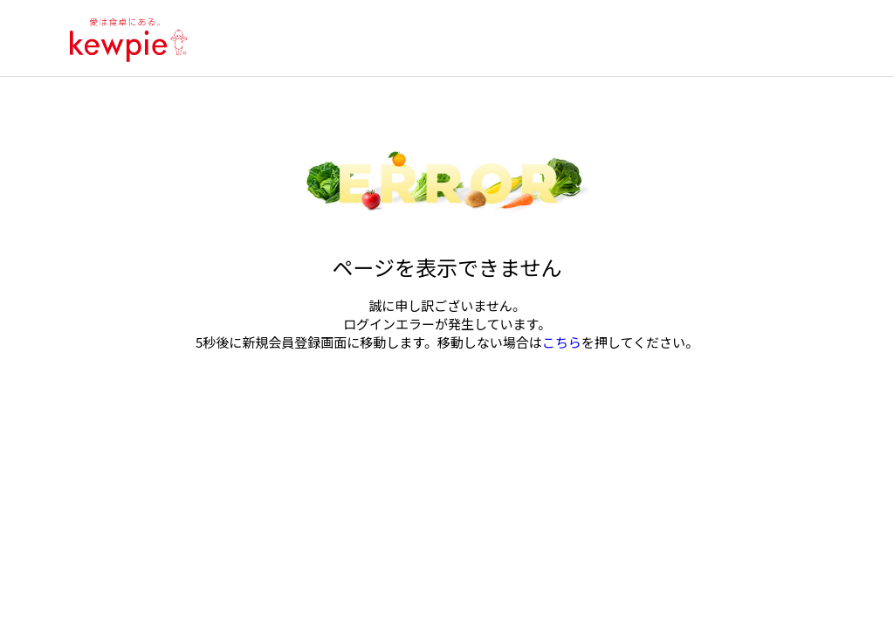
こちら (561, 342)
